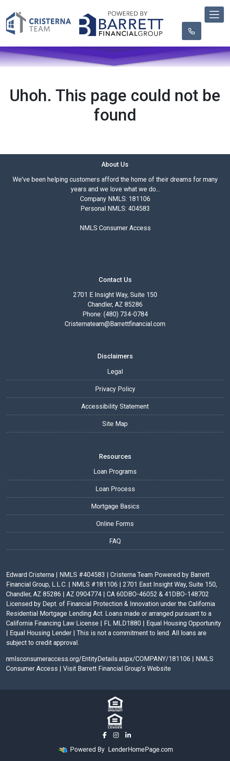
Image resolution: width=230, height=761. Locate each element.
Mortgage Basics (115, 506)
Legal (115, 371)
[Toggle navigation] (214, 14)
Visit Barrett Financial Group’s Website (117, 668)
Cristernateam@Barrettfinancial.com (115, 324)
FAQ (115, 541)
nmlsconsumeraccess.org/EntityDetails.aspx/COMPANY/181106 (98, 659)
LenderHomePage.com (140, 749)
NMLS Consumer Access (115, 228)
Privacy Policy (115, 389)
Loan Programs (115, 471)
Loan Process (115, 489)
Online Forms (115, 524)
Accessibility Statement (115, 406)
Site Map (115, 424)
